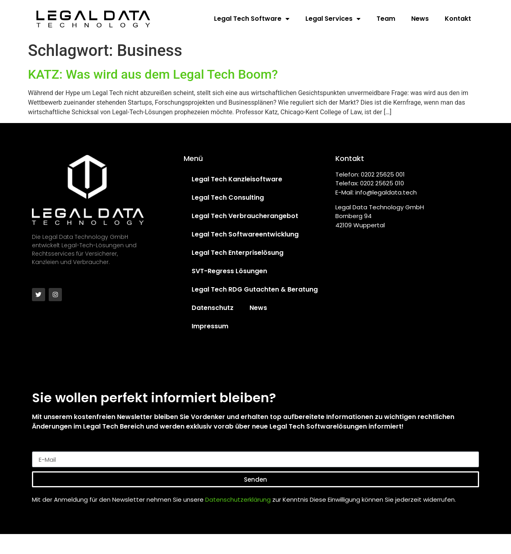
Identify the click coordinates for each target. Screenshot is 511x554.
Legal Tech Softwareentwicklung (245, 234)
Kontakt (458, 18)
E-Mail (41, 448)
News (420, 18)
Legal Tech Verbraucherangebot (245, 215)
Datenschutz (213, 307)
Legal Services (332, 19)
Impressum (210, 326)
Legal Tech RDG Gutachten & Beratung (255, 289)
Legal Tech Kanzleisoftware (237, 179)
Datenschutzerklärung (238, 499)
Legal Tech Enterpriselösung (237, 252)
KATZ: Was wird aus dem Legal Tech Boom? (153, 74)
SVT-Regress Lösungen (229, 271)
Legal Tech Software (251, 19)
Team (385, 18)
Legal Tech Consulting (228, 197)
